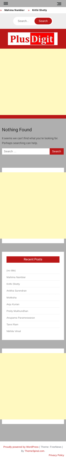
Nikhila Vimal (14, 331)
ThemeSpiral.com (34, 451)
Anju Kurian (13, 304)
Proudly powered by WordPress (21, 446)
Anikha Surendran (17, 290)
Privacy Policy (56, 455)
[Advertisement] (33, 82)
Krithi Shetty (39, 10)
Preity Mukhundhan (17, 311)
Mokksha (12, 297)
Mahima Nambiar (14, 10)
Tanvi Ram (12, 324)
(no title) (11, 270)
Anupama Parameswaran (21, 317)
